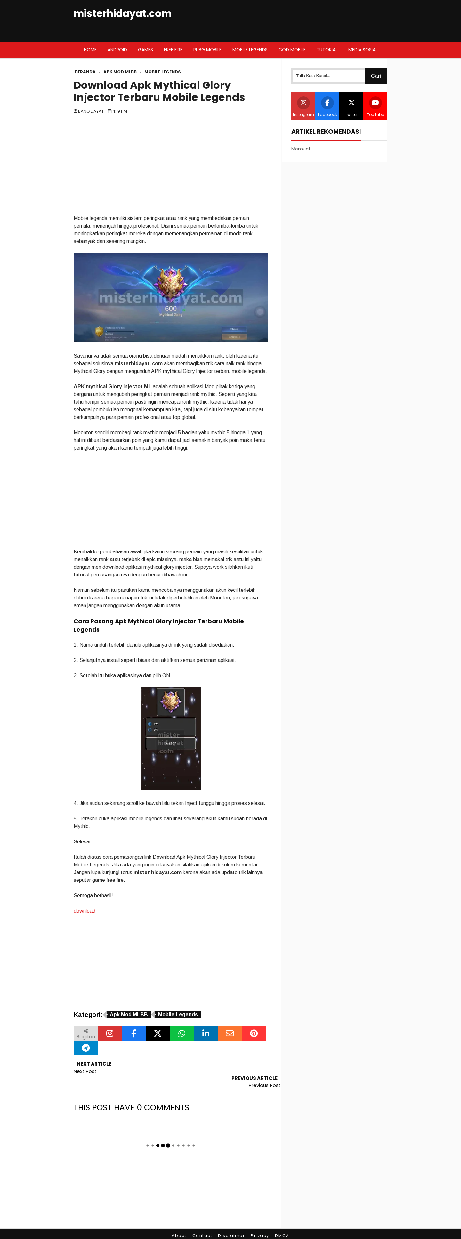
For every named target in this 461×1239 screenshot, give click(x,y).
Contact (202, 1221)
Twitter (351, 106)
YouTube (375, 106)
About (179, 1221)
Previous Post (265, 1071)
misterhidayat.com (123, 13)
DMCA (282, 1221)
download (84, 910)
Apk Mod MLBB (129, 1014)
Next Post (85, 1071)
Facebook (327, 106)
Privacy (260, 1221)
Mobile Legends (178, 1014)
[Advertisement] (171, 166)
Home (90, 49)
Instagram (303, 106)
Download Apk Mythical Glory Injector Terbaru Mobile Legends (159, 91)
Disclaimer (231, 1221)
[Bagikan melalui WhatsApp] (182, 1033)
